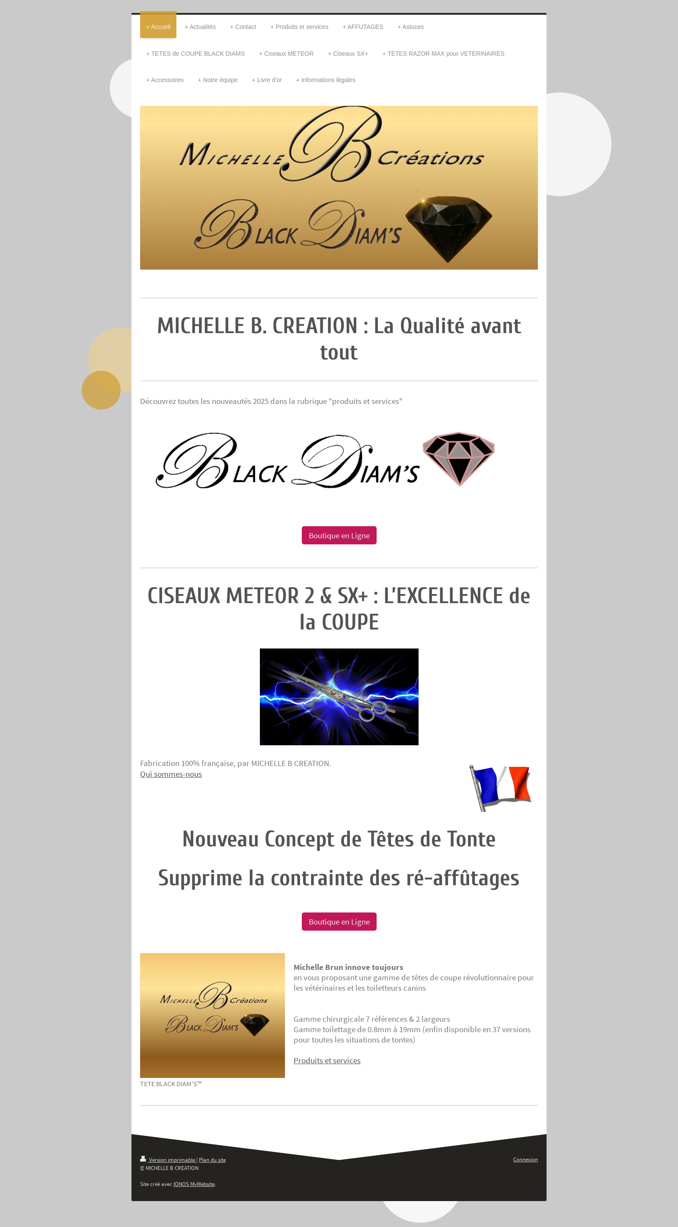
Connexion (525, 1159)
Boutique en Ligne (339, 535)
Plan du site (212, 1159)
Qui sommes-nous (171, 774)
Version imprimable (168, 1159)
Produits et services (327, 1060)
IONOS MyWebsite (193, 1184)
